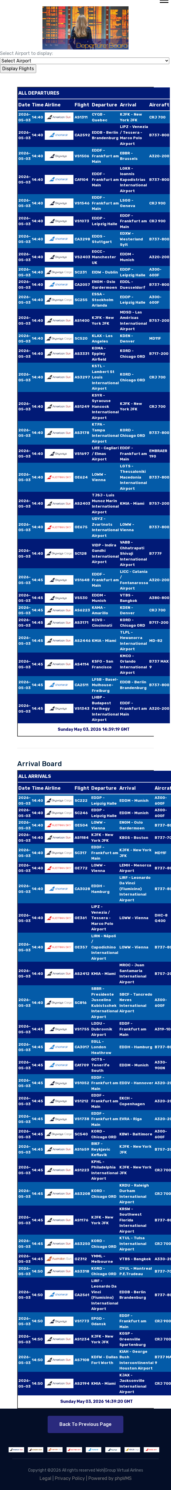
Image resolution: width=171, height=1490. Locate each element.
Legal (45, 1478)
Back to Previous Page (85, 1424)
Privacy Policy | (71, 1478)
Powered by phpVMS (110, 1478)
